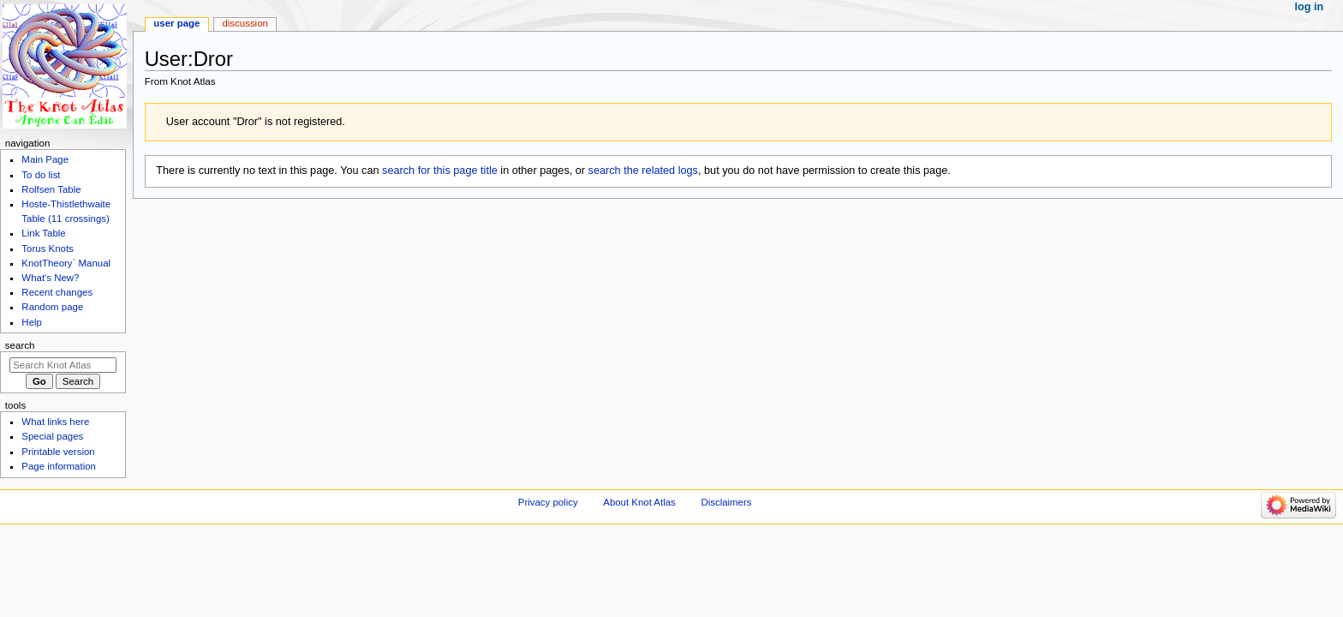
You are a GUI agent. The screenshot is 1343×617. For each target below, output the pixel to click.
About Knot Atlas (639, 502)
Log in (1309, 7)
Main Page (45, 159)
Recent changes (57, 292)
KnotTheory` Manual (65, 263)
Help (31, 322)
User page (176, 23)
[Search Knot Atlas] (62, 365)
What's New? (50, 278)
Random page (52, 307)
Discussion (244, 23)
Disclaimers (726, 502)
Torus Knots (47, 248)
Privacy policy (548, 502)
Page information (58, 466)
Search (20, 345)
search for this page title (440, 171)
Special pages (52, 436)
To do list (40, 175)
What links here (55, 421)
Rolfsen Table (51, 189)
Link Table (43, 233)
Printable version (57, 451)
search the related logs (643, 171)
